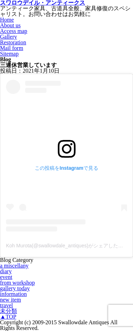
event (6, 277)
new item (10, 300)
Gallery (8, 37)
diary (6, 271)
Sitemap (9, 54)
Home (7, 20)
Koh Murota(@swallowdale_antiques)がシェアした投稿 (67, 245)
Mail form (11, 48)
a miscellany (14, 266)
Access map (13, 31)
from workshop (17, 283)
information (13, 294)
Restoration (13, 42)
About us (10, 25)
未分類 (8, 311)
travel (6, 305)
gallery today (15, 288)
